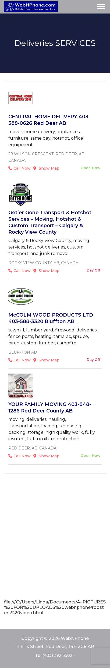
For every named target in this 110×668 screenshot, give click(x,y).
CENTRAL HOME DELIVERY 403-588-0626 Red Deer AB (49, 120)
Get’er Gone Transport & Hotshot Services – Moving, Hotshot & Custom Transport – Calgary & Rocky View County (49, 222)
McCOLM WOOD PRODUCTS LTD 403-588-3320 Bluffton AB (50, 318)
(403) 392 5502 (57, 655)
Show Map (46, 168)
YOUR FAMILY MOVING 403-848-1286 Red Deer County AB (49, 407)
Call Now (19, 168)
